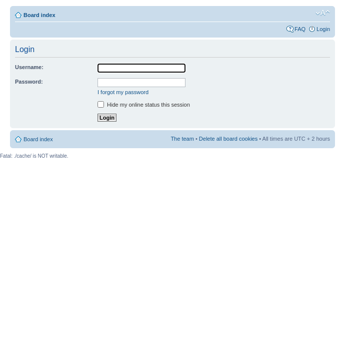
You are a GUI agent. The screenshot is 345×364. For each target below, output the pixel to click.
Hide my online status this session (144, 105)
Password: (29, 82)
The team (182, 139)
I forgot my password (123, 92)
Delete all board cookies (228, 139)
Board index (40, 15)
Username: (29, 67)
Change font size (323, 13)
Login (323, 29)
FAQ (300, 29)
